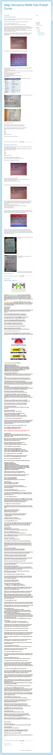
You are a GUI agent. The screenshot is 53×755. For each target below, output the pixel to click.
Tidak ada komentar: (15, 141)
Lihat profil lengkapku (39, 25)
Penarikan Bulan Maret (9, 17)
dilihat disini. (12, 273)
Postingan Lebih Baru (7, 743)
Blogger (32, 750)
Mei (38, 30)
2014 (38, 29)
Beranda (22, 743)
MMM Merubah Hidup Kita (10, 280)
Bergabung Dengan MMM (10, 144)
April (38, 31)
